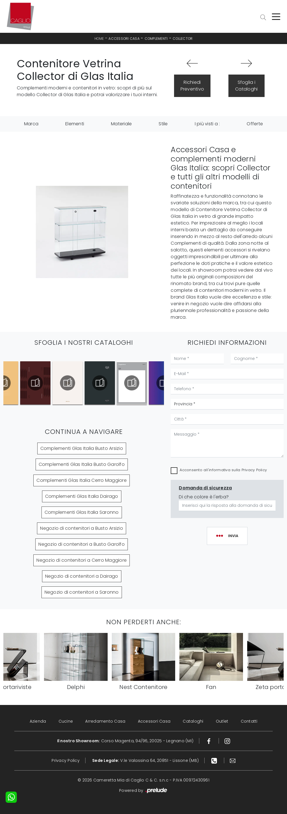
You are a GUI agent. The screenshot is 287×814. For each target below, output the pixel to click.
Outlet (222, 721)
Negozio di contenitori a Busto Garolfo (81, 544)
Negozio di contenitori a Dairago (81, 576)
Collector (183, 38)
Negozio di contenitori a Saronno (82, 592)
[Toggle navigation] (276, 16)
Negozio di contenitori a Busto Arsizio (81, 528)
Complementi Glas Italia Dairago (81, 496)
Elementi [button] (74, 124)
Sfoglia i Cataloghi (246, 85)
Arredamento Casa (105, 721)
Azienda (38, 721)
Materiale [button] (121, 124)
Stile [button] (163, 124)
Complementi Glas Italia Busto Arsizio (81, 448)
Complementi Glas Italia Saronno (82, 512)
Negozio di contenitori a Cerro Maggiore (81, 560)
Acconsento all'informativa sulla (223, 470)
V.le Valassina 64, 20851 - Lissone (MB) (145, 760)
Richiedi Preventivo (192, 85)
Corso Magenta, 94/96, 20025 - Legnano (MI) (125, 741)
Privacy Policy (254, 470)
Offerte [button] (255, 124)
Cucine (66, 721)
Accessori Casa (124, 38)
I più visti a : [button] (207, 124)
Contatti (249, 721)
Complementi (156, 38)
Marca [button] (31, 124)
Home (99, 38)
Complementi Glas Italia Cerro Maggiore (81, 480)
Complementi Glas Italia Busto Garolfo (82, 464)
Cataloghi (193, 721)
